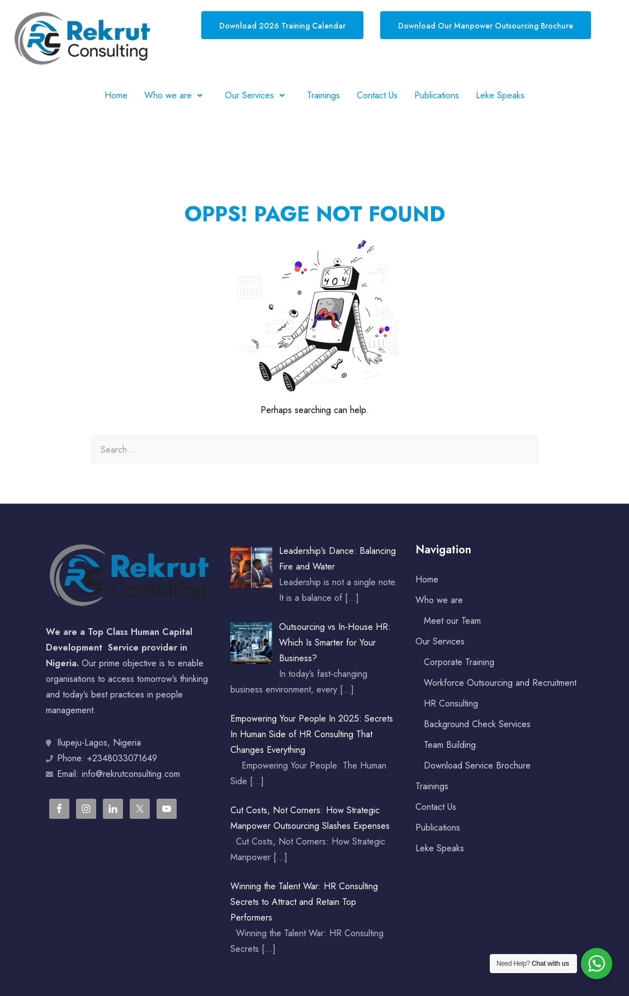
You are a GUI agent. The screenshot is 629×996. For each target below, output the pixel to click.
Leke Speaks (500, 95)
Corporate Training (459, 662)
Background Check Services (477, 724)
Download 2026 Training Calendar (282, 25)
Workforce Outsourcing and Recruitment (500, 682)
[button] (176, 95)
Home (116, 95)
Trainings (323, 95)
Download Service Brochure (477, 765)
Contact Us (377, 95)
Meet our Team (452, 620)
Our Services (257, 95)
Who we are (176, 95)
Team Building (450, 744)
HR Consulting (451, 703)
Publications (436, 95)
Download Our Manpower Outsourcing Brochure (485, 25)
